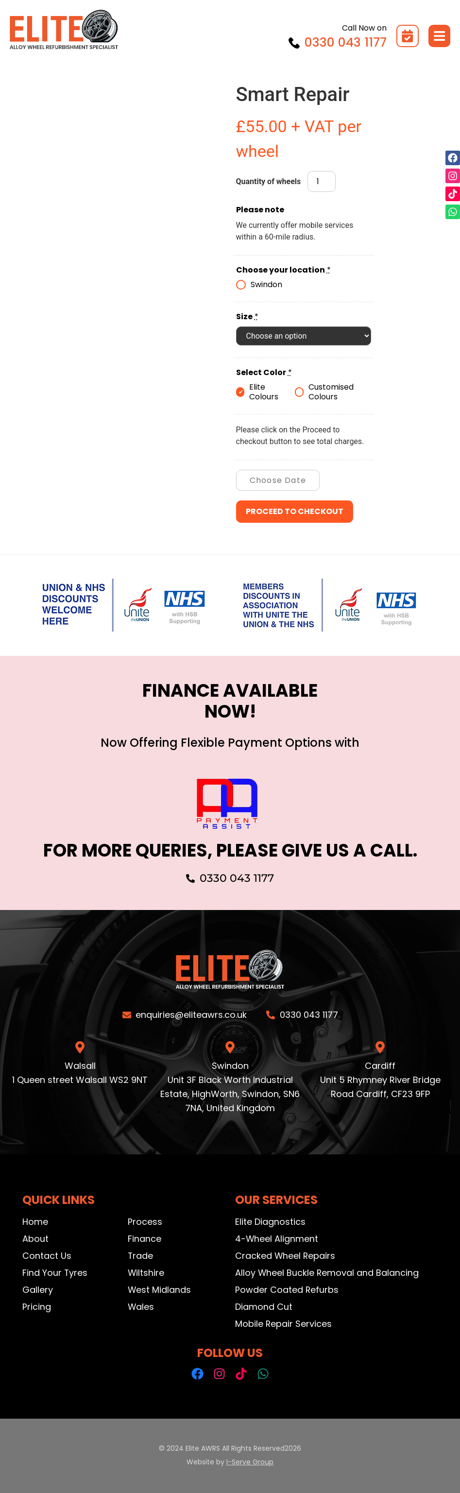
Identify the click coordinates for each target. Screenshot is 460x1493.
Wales (141, 1307)
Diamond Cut (263, 1307)
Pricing (36, 1307)
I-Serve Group (249, 1462)
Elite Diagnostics (270, 1222)
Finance (144, 1239)
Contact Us (46, 1256)
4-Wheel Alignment (277, 1239)
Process (145, 1222)
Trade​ (140, 1256)
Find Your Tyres (55, 1273)
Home (35, 1222)
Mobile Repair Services (283, 1324)
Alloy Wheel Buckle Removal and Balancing (327, 1273)
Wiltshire (146, 1273)
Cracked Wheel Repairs (285, 1256)
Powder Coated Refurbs (287, 1290)
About (35, 1239)
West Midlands (159, 1290)
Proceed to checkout (294, 511)
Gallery (37, 1290)
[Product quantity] (321, 181)
